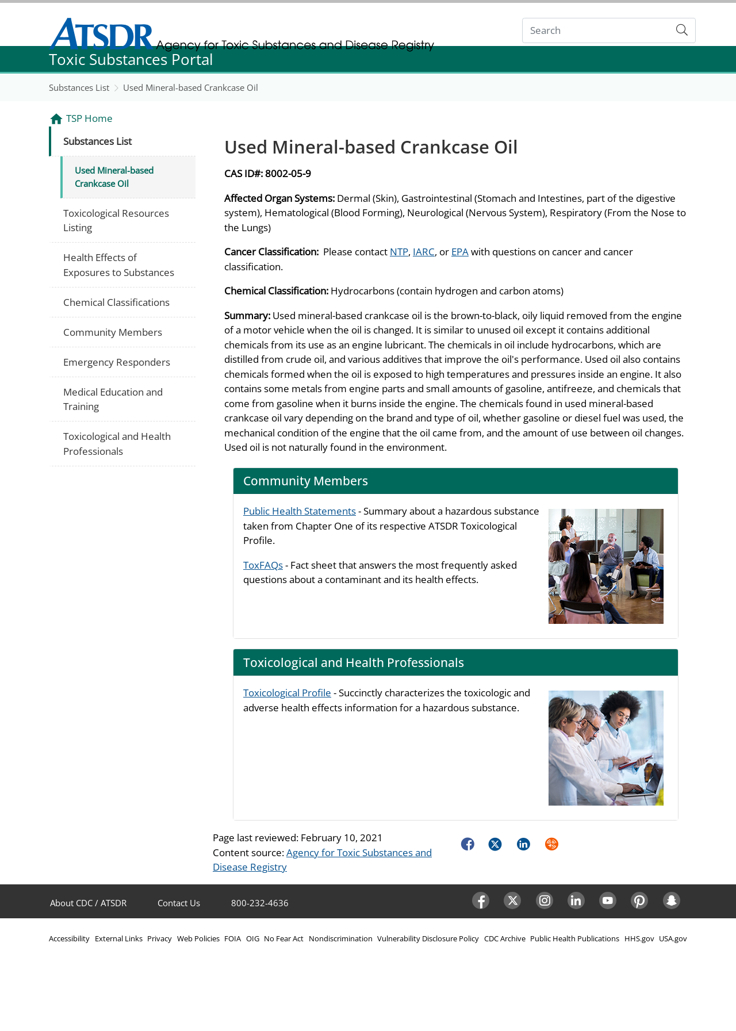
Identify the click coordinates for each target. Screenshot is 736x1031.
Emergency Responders (116, 362)
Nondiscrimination (341, 938)
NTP (399, 251)
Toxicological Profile (287, 692)
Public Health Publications (574, 938)
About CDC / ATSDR (88, 903)
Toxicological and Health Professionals (117, 444)
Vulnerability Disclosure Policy (428, 938)
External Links (119, 938)
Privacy (159, 938)
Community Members (112, 332)
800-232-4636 (260, 903)
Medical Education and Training (113, 399)
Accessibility (69, 938)
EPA (460, 251)
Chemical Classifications (116, 302)
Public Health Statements (299, 511)
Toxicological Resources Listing (116, 220)
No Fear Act (284, 938)
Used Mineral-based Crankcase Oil (190, 87)
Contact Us (179, 903)
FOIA (232, 938)
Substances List (79, 87)
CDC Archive (505, 938)
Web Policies (198, 938)
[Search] (596, 31)
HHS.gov (639, 938)
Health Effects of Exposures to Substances (118, 265)
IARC (424, 251)
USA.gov (673, 938)
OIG (252, 938)
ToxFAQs (263, 565)
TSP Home (89, 118)
